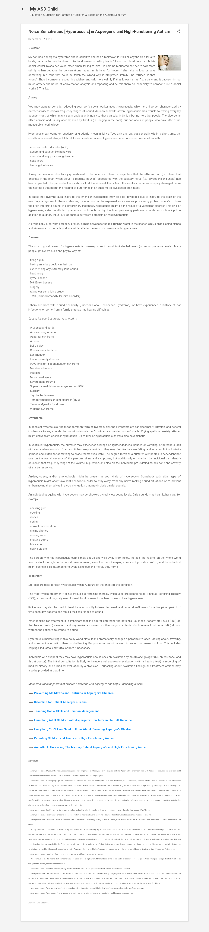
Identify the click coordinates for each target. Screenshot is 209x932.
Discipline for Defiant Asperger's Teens (60, 702)
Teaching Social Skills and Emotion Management (66, 711)
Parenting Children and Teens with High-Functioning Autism (74, 738)
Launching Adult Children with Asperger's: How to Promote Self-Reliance (83, 720)
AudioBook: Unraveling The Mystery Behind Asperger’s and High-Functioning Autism (90, 747)
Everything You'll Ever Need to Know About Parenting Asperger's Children (83, 729)
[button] (178, 31)
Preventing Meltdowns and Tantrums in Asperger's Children (74, 693)
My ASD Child (44, 9)
